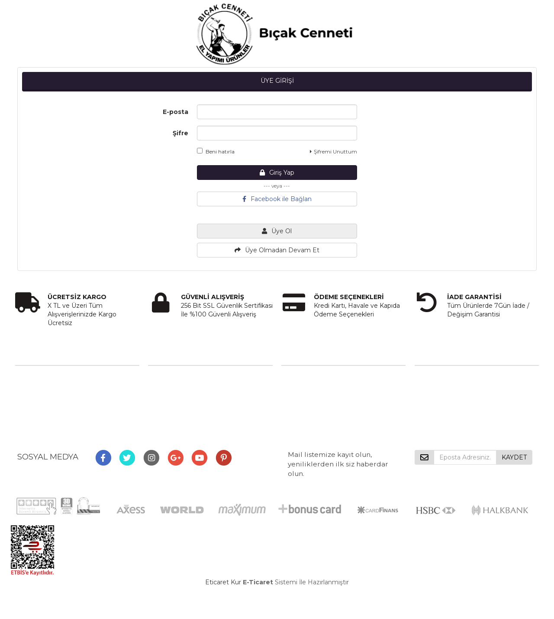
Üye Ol (277, 231)
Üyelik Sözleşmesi (175, 386)
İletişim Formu (303, 386)
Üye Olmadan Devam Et (277, 250)
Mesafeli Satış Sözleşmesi (186, 374)
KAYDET (514, 457)
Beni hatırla (216, 151)
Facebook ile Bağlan (277, 199)
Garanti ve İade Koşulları (183, 420)
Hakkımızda (33, 374)
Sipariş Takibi (300, 408)
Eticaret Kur (223, 582)
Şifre (180, 133)
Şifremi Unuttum (333, 151)
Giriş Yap (277, 172)
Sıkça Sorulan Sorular (46, 397)
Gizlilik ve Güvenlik (175, 408)
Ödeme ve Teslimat (177, 397)
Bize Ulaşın (297, 374)
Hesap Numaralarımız (47, 408)
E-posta (175, 112)
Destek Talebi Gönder (314, 397)
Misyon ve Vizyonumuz (50, 386)
